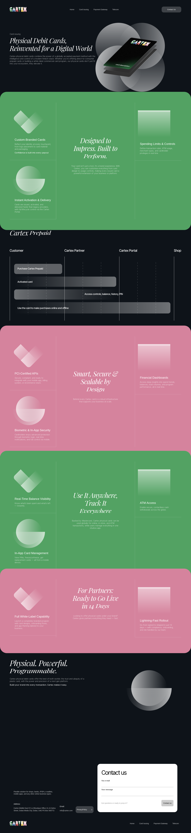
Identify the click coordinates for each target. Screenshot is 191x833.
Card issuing (84, 9)
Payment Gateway (100, 9)
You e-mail (105, 781)
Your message (107, 790)
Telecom (115, 9)
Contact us (113, 773)
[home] (18, 9)
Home (72, 9)
